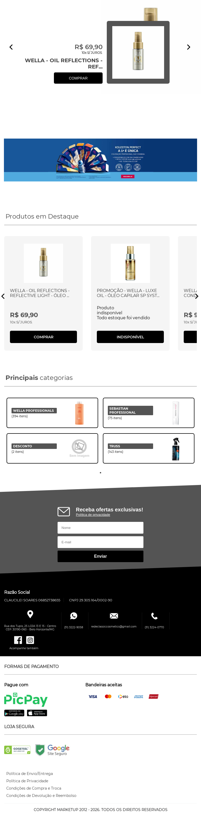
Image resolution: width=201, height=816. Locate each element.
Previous (11, 47)
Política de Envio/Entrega (29, 773)
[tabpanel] (52, 433)
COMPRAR (78, 78)
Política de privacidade (93, 515)
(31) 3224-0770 (154, 627)
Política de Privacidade (27, 781)
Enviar (100, 556)
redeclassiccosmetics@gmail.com (114, 626)
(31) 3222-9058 (73, 627)
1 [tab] (100, 472)
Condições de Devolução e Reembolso (41, 795)
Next (189, 47)
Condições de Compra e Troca (33, 788)
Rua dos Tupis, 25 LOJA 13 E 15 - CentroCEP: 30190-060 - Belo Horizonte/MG (30, 627)
